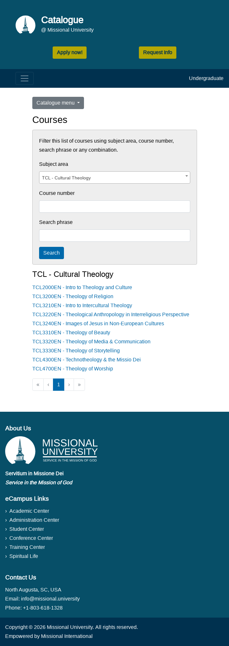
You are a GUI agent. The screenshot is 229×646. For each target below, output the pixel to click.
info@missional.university (50, 598)
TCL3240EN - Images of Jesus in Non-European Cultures (98, 323)
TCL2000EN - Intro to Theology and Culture (82, 287)
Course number (57, 193)
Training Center (27, 547)
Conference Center (31, 538)
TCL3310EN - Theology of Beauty (71, 332)
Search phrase (56, 222)
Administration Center (34, 520)
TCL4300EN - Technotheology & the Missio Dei (86, 359)
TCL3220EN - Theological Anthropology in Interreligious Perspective (110, 314)
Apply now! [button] (69, 52)
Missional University (70, 627)
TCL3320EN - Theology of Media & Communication (91, 341)
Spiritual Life (23, 556)
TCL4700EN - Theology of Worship (72, 368)
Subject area (53, 164)
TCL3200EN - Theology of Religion (72, 296)
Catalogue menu (56, 103)
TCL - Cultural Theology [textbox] (66, 177)
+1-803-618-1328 (43, 608)
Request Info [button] (157, 52)
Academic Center (29, 511)
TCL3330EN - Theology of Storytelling (76, 350)
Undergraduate (206, 78)
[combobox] (114, 177)
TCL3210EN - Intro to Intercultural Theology (82, 305)
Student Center (26, 529)
